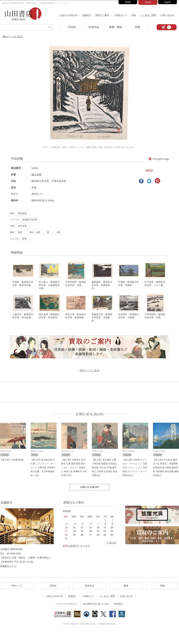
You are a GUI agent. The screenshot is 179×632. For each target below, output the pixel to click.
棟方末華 (36, 174)
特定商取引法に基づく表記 (96, 604)
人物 (58, 232)
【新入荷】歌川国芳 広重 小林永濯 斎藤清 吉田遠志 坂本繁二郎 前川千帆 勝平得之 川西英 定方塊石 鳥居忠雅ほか (104, 468)
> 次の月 (111, 543)
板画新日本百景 (29, 219)
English (167, 2)
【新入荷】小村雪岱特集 (12, 460)
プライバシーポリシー (67, 604)
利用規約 (118, 604)
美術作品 (93, 27)
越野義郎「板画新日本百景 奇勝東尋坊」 (101, 285)
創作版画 (22, 213)
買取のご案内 (102, 15)
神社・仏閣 (34, 232)
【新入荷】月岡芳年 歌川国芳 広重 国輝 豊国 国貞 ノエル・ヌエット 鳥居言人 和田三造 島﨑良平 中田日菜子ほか (74, 468)
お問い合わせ (167, 15)
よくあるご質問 (148, 15)
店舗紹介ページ (8, 566)
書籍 (126, 586)
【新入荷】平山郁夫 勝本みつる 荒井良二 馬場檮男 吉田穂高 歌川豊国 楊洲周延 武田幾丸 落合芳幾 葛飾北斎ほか (166, 468)
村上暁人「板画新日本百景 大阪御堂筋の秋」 (49, 285)
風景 (20, 232)
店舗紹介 (86, 15)
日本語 (148, 2)
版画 (24, 238)
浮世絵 (72, 27)
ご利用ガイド (120, 15)
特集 (137, 27)
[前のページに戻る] (12, 36)
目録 (133, 15)
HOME (128, 2)
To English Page (159, 159)
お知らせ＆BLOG (69, 15)
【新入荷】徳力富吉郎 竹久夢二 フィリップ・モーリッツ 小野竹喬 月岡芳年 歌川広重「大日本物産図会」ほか (43, 468)
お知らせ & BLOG (90, 414)
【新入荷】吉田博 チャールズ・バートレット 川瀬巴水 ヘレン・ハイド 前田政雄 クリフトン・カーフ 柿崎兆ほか (134, 468)
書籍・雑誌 (115, 27)
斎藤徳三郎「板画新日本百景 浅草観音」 (101, 317)
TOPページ (17, 586)
